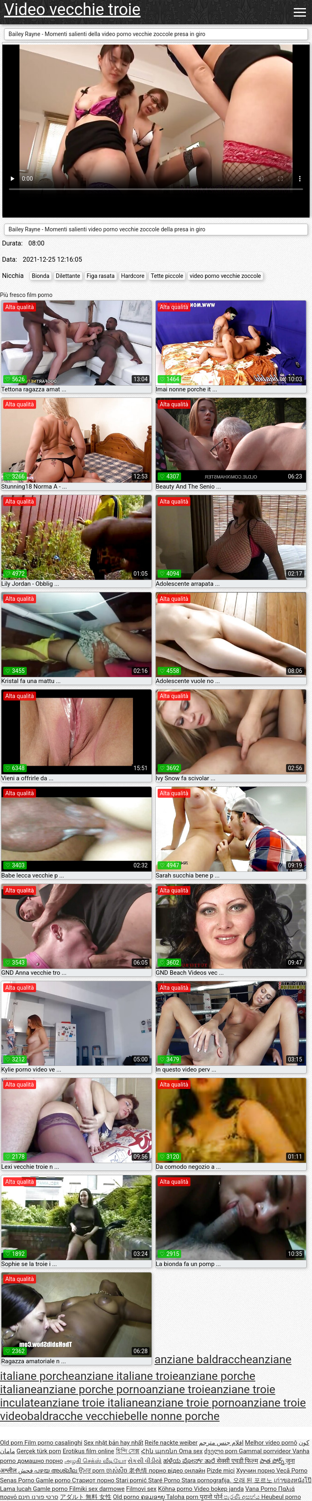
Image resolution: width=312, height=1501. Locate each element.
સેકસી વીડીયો (145, 1461)
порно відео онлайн (177, 1470)
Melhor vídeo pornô (271, 1442)
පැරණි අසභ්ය (242, 1497)
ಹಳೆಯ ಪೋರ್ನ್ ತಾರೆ (190, 1461)
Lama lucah (16, 1488)
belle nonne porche (172, 1416)
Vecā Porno (292, 1470)
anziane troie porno (192, 1402)
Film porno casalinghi (53, 1442)
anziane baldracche (203, 1359)
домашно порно (40, 1461)
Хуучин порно (256, 1470)
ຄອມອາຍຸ (154, 1497)
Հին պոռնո (160, 1451)
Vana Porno (261, 1488)
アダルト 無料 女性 (85, 1497)
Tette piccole (167, 276)
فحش (26, 1470)
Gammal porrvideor (265, 1451)
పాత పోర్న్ (272, 1461)
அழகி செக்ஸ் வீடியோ (95, 1461)
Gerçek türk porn (39, 1451)
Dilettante (68, 276)
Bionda (40, 276)
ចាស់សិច (117, 1470)
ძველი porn (221, 1451)
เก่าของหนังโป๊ (293, 1480)
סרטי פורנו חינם (38, 1497)
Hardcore (132, 276)
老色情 (139, 1470)
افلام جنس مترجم (221, 1442)
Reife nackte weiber (171, 1442)
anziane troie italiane (92, 1402)
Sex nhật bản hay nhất (113, 1442)
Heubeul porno (281, 1497)
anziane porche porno (90, 1389)
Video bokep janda (219, 1488)
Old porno (127, 1497)
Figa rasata (101, 276)
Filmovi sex (141, 1488)
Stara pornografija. (207, 1480)
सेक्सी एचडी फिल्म (237, 1461)
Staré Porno (165, 1480)
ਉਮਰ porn (92, 1470)
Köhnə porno (176, 1488)
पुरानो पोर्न (212, 1497)
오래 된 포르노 (253, 1480)
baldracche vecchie (75, 1416)
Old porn (12, 1442)
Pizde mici (221, 1470)
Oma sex (191, 1451)
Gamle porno (54, 1480)
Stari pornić (132, 1480)
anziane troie (178, 1389)
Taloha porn (183, 1497)
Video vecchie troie (72, 9)
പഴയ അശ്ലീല (56, 1470)
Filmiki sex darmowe (97, 1488)
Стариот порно (94, 1480)
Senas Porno (18, 1480)
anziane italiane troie (126, 1376)
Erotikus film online (88, 1451)
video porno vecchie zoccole (225, 276)
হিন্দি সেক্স (128, 1451)
